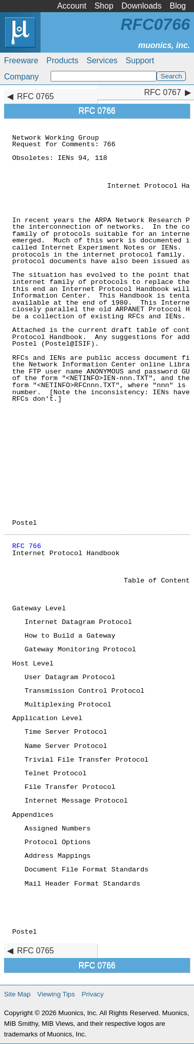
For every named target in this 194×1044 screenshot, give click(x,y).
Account (72, 6)
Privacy (93, 994)
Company (21, 76)
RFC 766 (26, 546)
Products (63, 60)
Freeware (21, 60)
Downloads (142, 6)
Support (140, 60)
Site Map (17, 994)
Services (102, 60)
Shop (103, 6)
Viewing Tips (56, 994)
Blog (178, 6)
